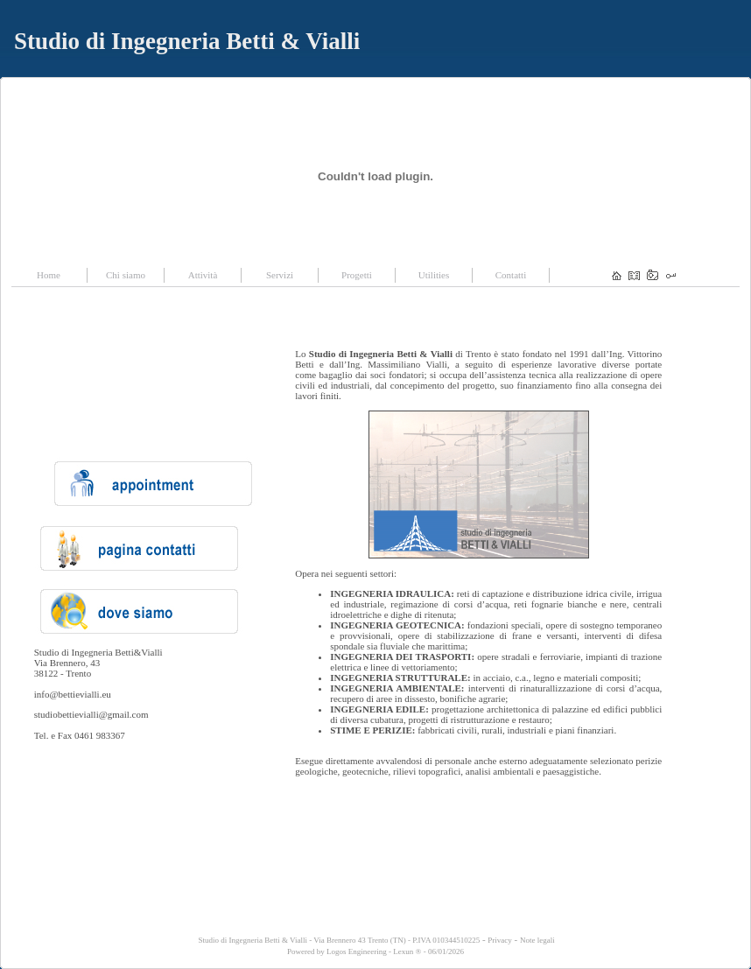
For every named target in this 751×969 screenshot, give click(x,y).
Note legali (537, 940)
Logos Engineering (356, 951)
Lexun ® (407, 951)
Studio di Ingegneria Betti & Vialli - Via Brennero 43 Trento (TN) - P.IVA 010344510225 (338, 940)
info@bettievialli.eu (72, 694)
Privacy (500, 940)
